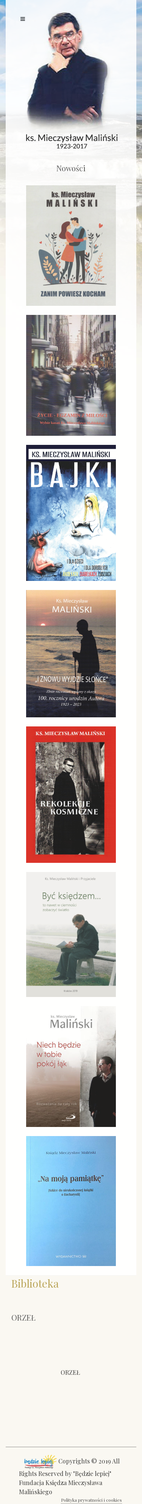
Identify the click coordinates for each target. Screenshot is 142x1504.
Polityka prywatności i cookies (91, 1500)
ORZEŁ (71, 1372)
